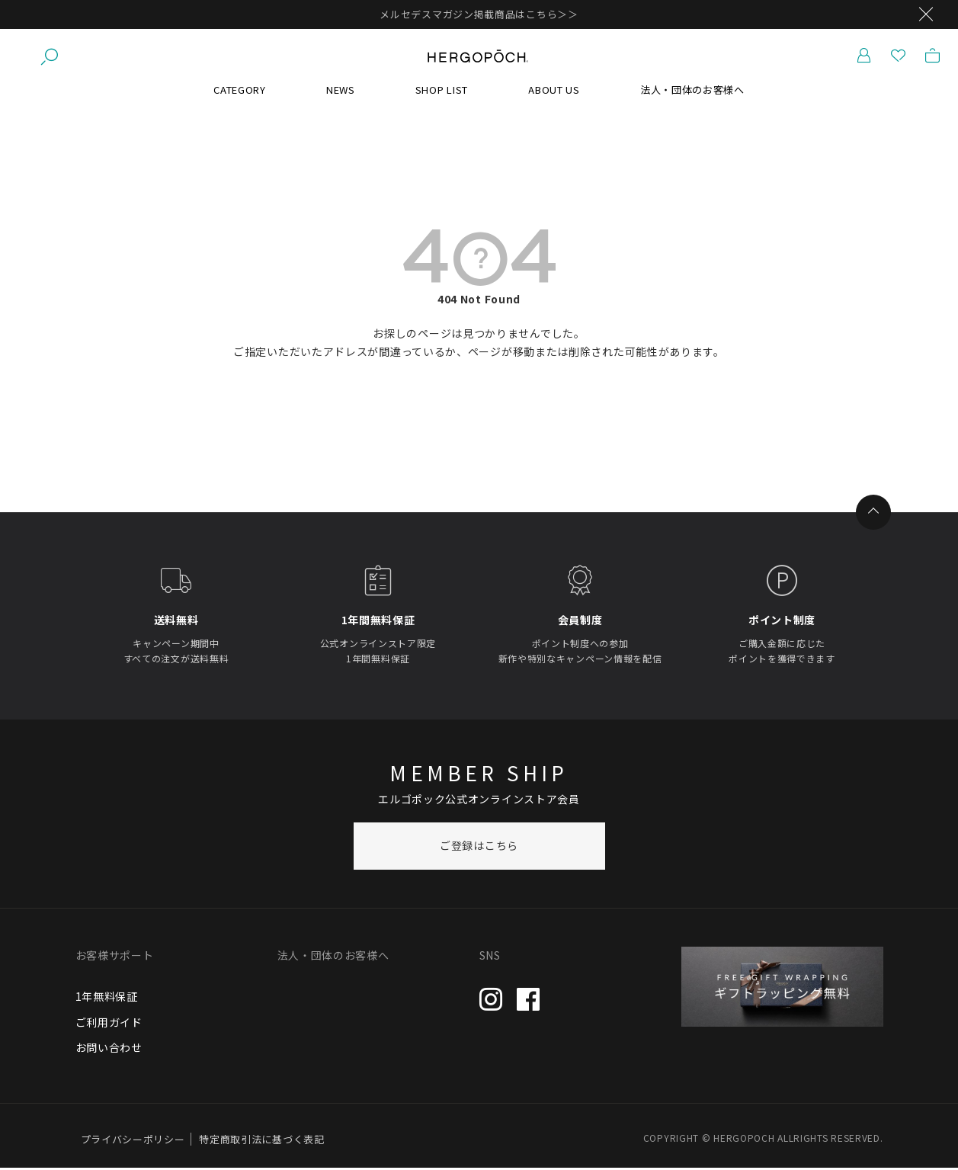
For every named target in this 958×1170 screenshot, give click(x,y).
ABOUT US (554, 91)
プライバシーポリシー (133, 1141)
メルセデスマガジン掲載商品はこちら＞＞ (479, 14)
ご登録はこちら (479, 847)
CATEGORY (239, 91)
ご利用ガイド (109, 1023)
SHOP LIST (441, 91)
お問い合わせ (109, 1049)
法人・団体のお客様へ (692, 91)
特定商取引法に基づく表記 (261, 1141)
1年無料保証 (106, 997)
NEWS (340, 91)
